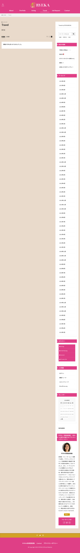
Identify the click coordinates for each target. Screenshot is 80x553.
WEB (60, 37)
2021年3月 (62, 238)
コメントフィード (64, 382)
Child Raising (64, 350)
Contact (67, 10)
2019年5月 (62, 332)
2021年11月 (62, 204)
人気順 (7, 36)
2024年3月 (62, 115)
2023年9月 (62, 136)
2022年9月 (62, 170)
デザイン (65, 37)
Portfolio (22, 10)
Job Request (56, 10)
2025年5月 (62, 81)
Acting (33, 10)
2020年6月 (62, 277)
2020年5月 (62, 281)
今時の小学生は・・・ (65, 50)
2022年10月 (62, 166)
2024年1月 (62, 123)
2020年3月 (62, 290)
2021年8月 (62, 217)
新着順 (3, 36)
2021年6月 (62, 226)
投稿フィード (62, 377)
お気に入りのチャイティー (66, 67)
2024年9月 (62, 102)
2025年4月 (62, 85)
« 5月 (61, 419)
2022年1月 (62, 196)
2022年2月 (62, 192)
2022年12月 (62, 162)
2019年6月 (62, 328)
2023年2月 (62, 153)
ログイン (61, 373)
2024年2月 (62, 119)
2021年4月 (62, 234)
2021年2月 (62, 243)
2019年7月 (62, 324)
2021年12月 (62, 200)
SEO (69, 37)
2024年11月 (62, 94)
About (11, 10)
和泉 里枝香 (62, 428)
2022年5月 (62, 179)
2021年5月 (62, 230)
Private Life (64, 359)
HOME (4, 15)
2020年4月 (62, 285)
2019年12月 (62, 302)
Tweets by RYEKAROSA (65, 25)
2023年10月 (62, 132)
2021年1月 (62, 247)
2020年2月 (62, 294)
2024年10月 (62, 98)
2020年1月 (62, 298)
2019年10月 (62, 311)
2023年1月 (62, 158)
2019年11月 (62, 307)
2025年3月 (62, 89)
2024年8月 (62, 106)
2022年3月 (62, 187)
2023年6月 (62, 140)
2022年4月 (62, 183)
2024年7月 (62, 111)
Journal (62, 355)
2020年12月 (62, 251)
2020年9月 (62, 264)
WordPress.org (63, 386)
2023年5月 (62, 145)
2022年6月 (62, 175)
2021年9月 (62, 213)
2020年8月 (62, 268)
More (66, 514)
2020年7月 (62, 273)
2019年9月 (62, 315)
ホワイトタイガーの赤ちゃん (67, 58)
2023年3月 (62, 149)
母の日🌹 (61, 54)
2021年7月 (62, 221)
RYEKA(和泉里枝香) (28, 543)
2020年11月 (62, 255)
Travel (45, 10)
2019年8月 (62, 319)
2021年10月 (62, 209)
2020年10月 (62, 260)
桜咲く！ (61, 62)
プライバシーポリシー (51, 543)
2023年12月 (62, 128)
